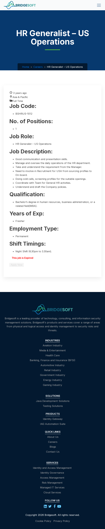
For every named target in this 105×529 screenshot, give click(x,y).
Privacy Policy (61, 521)
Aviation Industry (52, 345)
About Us (52, 436)
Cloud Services (52, 492)
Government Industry (52, 375)
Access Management (52, 477)
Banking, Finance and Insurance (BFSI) (52, 360)
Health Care (53, 355)
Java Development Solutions (52, 400)
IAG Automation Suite (52, 423)
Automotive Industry (52, 365)
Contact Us (52, 451)
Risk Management (52, 482)
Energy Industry (52, 380)
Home (25, 66)
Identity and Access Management (52, 467)
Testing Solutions (53, 405)
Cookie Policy (43, 521)
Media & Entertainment (52, 350)
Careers (38, 66)
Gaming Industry (52, 384)
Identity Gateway (53, 418)
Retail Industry (52, 370)
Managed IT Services (52, 487)
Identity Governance (52, 472)
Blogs (53, 446)
